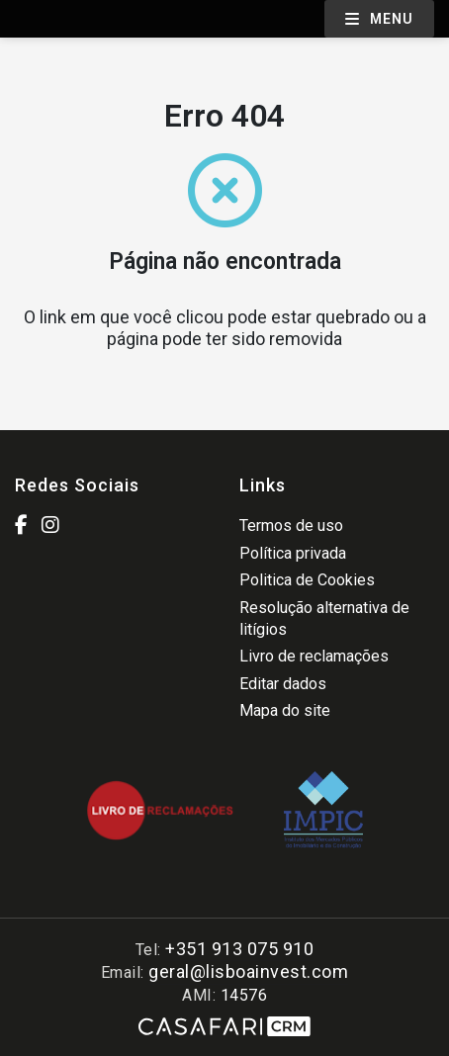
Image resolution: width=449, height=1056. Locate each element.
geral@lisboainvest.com (248, 971)
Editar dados (282, 683)
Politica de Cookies (307, 580)
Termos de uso (291, 525)
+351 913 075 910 (239, 948)
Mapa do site (284, 710)
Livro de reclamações (314, 656)
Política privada (292, 553)
